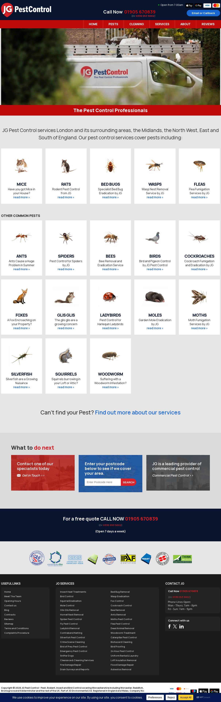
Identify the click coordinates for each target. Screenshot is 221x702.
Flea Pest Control (120, 623)
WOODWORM (110, 374)
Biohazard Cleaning (121, 642)
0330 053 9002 (145, 16)
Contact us (10, 605)
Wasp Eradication (120, 596)
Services (162, 24)
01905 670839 (139, 12)
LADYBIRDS (110, 315)
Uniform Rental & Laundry (124, 655)
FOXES (22, 315)
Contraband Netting (71, 632)
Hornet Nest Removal (71, 614)
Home (93, 24)
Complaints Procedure (16, 632)
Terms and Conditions (16, 628)
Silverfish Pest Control (72, 637)
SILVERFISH (21, 374)
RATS (66, 184)
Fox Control (117, 600)
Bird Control (66, 596)
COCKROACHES (199, 256)
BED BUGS (110, 184)
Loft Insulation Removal (123, 660)
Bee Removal (118, 610)
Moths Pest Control (121, 619)
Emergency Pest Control (73, 651)
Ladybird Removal (70, 628)
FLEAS (199, 184)
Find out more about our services (138, 412)
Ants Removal (118, 614)
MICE (21, 184)
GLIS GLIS (66, 315)
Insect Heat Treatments (73, 591)
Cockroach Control (121, 605)
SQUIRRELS (66, 374)
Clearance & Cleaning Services (77, 660)
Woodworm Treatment (123, 632)
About (185, 24)
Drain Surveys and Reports (74, 669)
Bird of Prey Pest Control (73, 646)
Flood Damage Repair (122, 664)
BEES (110, 256)
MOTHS (199, 315)
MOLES (155, 315)
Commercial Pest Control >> (172, 475)
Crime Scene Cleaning (72, 642)
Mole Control (67, 605)
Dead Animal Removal (122, 628)
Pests (113, 24)
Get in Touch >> (33, 475)
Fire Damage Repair (70, 664)
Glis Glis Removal (69, 610)
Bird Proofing (118, 646)
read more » (21, 197)
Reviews (208, 24)
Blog (6, 610)
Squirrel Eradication (71, 600)
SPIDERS (66, 256)
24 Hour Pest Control (122, 651)
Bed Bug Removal (120, 591)
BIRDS (155, 256)
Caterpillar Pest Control (124, 637)
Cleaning (136, 24)
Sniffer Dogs (67, 655)
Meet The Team (12, 596)
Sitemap (8, 623)
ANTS (21, 256)
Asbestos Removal (121, 669)
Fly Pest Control (69, 623)
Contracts (10, 614)
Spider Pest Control (71, 619)
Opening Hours (12, 600)
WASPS (155, 184)
